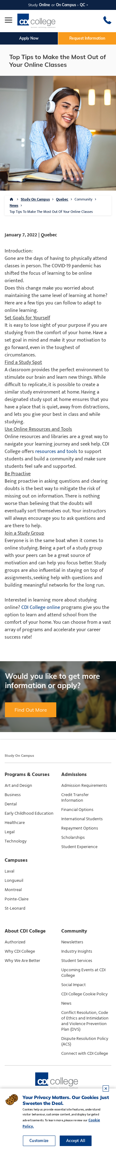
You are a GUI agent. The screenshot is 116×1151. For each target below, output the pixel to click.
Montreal (13, 890)
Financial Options (77, 810)
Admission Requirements (84, 785)
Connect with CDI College (84, 1053)
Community (83, 199)
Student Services (76, 960)
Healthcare (15, 823)
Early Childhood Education (29, 813)
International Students (82, 819)
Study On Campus (35, 199)
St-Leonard (15, 908)
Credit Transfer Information (75, 797)
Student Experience (79, 847)
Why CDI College (20, 951)
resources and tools (56, 451)
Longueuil (14, 880)
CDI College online (40, 607)
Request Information (87, 38)
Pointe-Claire (16, 899)
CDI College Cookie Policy (84, 994)
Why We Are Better (22, 960)
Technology (16, 841)
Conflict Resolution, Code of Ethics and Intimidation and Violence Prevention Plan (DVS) (85, 1021)
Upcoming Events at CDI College (83, 972)
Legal (10, 832)
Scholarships (73, 837)
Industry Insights (76, 951)
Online (44, 4)
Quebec (62, 199)
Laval (9, 871)
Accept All (75, 1140)
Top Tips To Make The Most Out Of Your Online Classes (51, 212)
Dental (11, 804)
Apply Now (29, 38)
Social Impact (73, 985)
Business (13, 795)
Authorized (15, 942)
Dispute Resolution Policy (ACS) (84, 1041)
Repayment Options (79, 828)
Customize (39, 1140)
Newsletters (72, 942)
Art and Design (18, 785)
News (14, 205)
